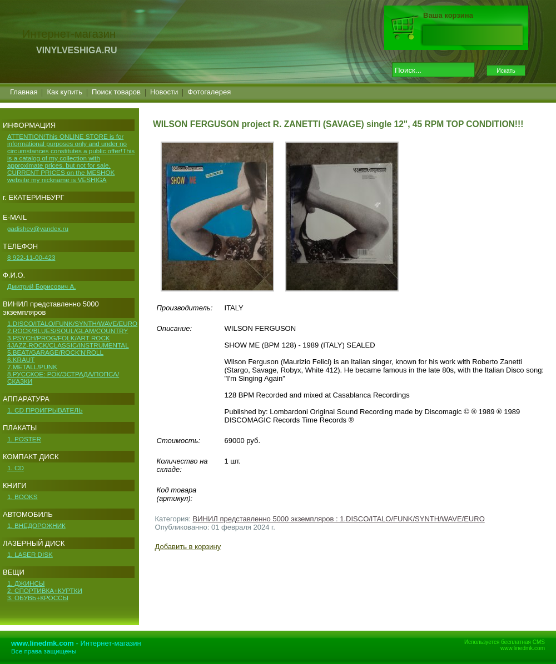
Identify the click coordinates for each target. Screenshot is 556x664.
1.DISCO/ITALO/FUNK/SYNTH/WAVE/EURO (72, 323)
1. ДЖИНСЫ (25, 583)
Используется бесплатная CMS (504, 642)
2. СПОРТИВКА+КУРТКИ (44, 590)
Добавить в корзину (188, 546)
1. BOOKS (22, 496)
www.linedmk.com (522, 648)
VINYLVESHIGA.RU (76, 50)
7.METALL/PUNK (32, 366)
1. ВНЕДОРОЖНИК (36, 525)
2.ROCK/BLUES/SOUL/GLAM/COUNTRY (67, 330)
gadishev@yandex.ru (37, 228)
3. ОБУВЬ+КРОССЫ (37, 597)
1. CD (15, 467)
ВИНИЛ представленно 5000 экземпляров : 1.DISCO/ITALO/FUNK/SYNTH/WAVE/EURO (339, 519)
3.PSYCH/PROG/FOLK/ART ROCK (58, 337)
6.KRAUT (20, 359)
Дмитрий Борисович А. (41, 286)
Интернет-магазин (111, 643)
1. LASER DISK (30, 554)
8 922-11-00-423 (31, 257)
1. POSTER (24, 438)
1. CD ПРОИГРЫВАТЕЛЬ (45, 410)
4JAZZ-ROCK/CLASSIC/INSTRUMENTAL (68, 345)
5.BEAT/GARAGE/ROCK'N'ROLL (55, 352)
